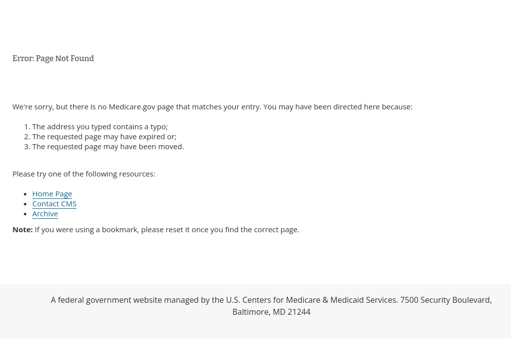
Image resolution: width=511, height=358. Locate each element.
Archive (45, 213)
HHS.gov (19, 311)
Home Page (52, 193)
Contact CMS (54, 203)
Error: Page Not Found (53, 58)
